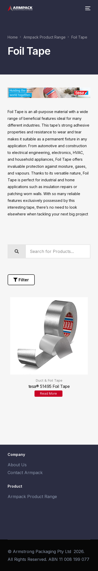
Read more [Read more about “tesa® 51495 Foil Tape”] (48, 393)
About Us (17, 464)
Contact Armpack (25, 472)
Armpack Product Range (32, 496)
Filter (21, 279)
